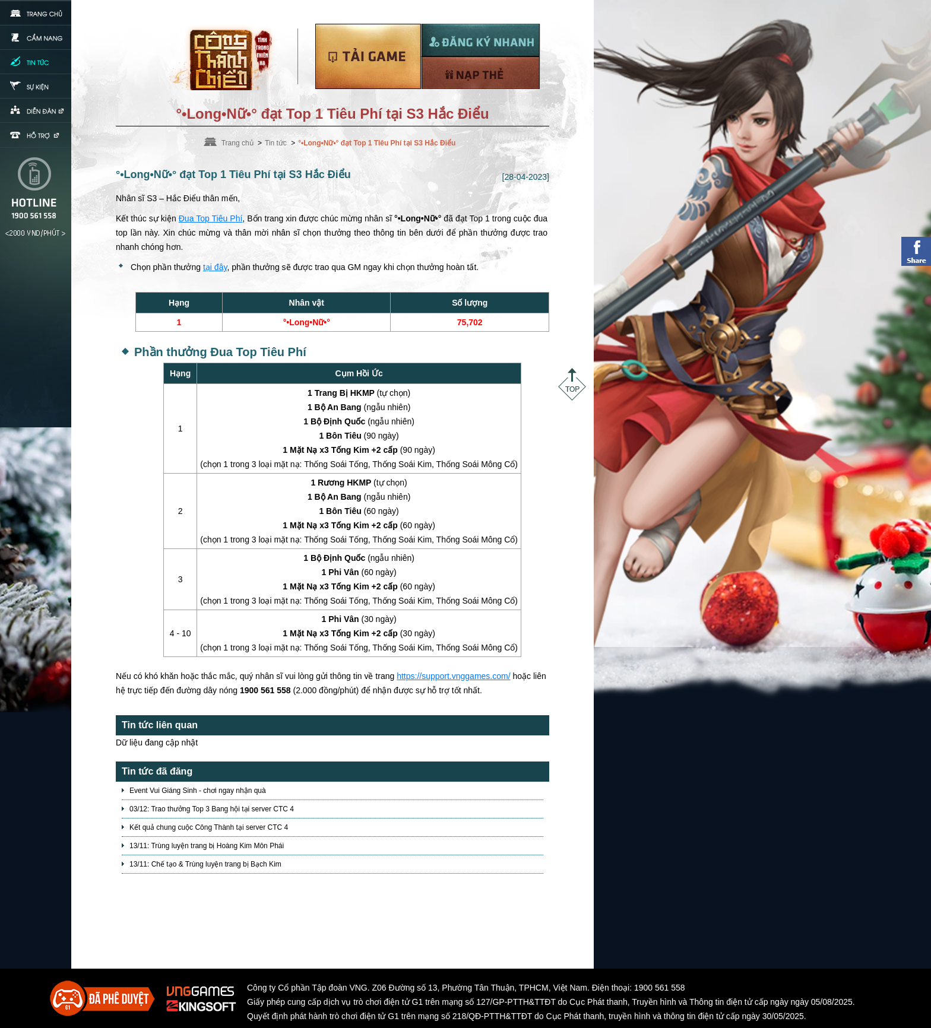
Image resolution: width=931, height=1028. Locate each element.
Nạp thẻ (480, 72)
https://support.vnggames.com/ (453, 676)
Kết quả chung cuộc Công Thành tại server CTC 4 (208, 827)
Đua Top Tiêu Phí (211, 218)
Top (572, 384)
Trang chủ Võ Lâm (227, 57)
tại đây (215, 267)
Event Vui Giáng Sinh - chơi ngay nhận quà (197, 790)
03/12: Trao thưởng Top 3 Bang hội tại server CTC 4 (211, 809)
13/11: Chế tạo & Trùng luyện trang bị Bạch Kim (205, 864)
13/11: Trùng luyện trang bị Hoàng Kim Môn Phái (206, 846)
